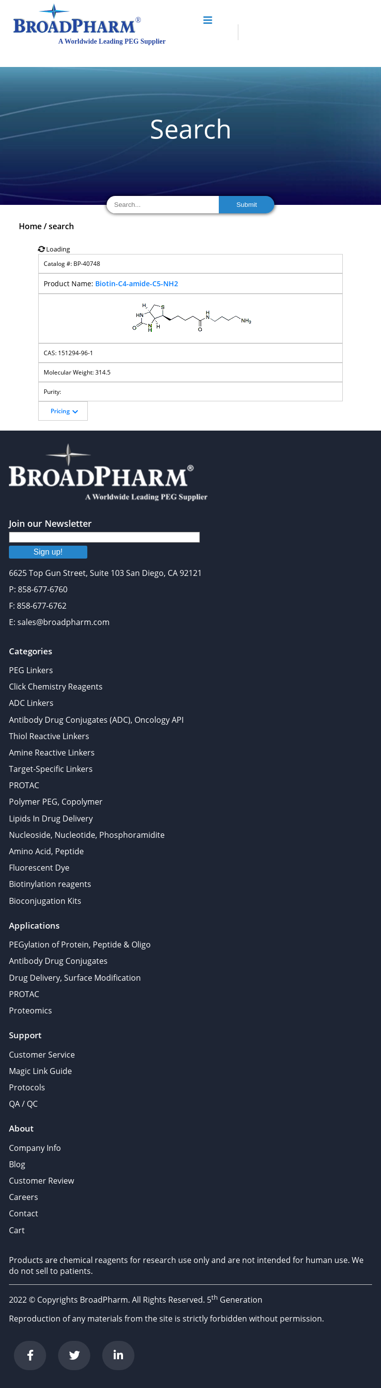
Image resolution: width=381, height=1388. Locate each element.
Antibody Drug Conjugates (58, 960)
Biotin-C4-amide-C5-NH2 (136, 283)
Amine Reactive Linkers (52, 752)
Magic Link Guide (40, 1071)
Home (30, 226)
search (61, 226)
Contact (23, 1213)
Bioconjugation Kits (45, 900)
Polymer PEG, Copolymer (56, 801)
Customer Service (42, 1054)
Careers (23, 1197)
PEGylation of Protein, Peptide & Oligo (80, 944)
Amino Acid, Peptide (46, 851)
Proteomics (30, 1010)
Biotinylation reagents (50, 884)
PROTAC (24, 785)
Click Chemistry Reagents (56, 686)
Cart (17, 1230)
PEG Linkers (31, 670)
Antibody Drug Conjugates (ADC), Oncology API (96, 719)
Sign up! (48, 552)
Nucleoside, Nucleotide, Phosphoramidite (87, 834)
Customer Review (41, 1180)
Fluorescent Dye (39, 867)
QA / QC (23, 1103)
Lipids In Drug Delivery (51, 818)
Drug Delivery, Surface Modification (75, 977)
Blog (17, 1164)
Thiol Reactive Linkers (49, 736)
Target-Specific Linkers (51, 768)
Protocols (27, 1087)
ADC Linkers (31, 702)
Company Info (35, 1147)
